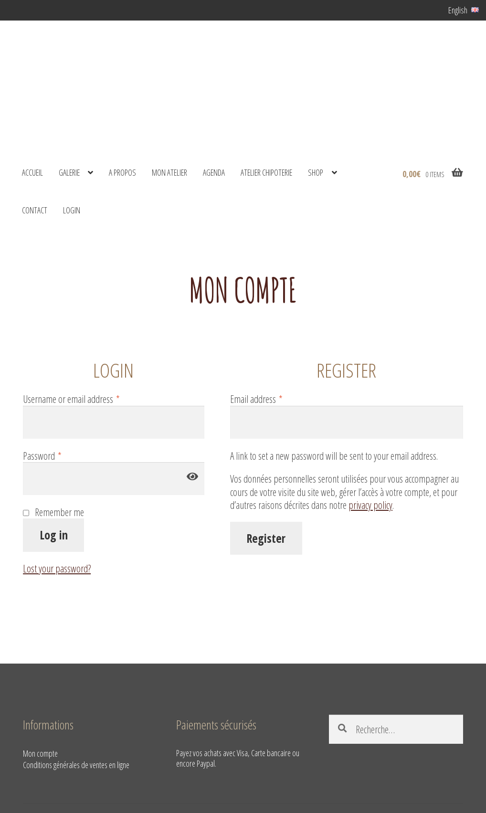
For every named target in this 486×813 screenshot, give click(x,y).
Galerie (69, 172)
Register (265, 538)
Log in (54, 535)
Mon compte (40, 753)
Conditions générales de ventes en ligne (76, 765)
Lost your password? (57, 568)
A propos (122, 172)
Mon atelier (169, 172)
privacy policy (370, 505)
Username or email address (71, 399)
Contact (34, 210)
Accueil (32, 172)
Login (71, 210)
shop (315, 172)
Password (42, 456)
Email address (256, 399)
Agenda (214, 172)
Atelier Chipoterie (266, 172)
